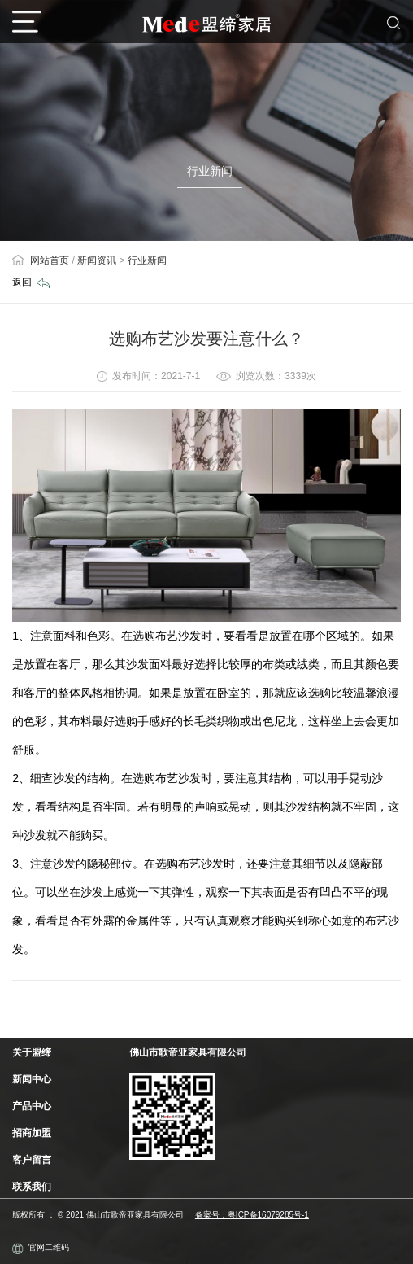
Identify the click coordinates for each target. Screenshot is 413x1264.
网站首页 (40, 260)
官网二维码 (40, 1248)
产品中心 (31, 1106)
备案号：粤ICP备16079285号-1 (252, 1214)
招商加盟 (31, 1133)
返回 (31, 282)
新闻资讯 (96, 260)
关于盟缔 (31, 1052)
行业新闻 (147, 260)
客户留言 (31, 1160)
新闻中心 (31, 1079)
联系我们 (31, 1186)
